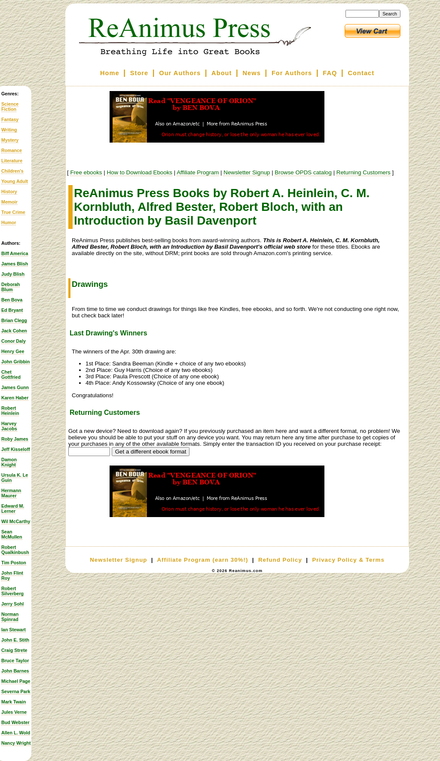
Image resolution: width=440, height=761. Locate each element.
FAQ (330, 73)
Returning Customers (363, 172)
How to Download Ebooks (139, 172)
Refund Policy (280, 560)
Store (139, 73)
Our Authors (180, 73)
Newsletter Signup (246, 172)
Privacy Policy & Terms (348, 560)
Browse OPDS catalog (303, 172)
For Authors (292, 73)
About (221, 73)
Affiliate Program (198, 172)
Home (109, 73)
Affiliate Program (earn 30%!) (202, 560)
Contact (361, 73)
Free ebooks (86, 172)
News (252, 73)
